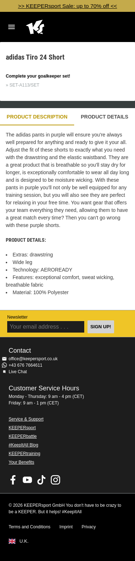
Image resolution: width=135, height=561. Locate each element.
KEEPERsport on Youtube (27, 480)
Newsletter (17, 317)
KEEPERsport (22, 427)
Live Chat (18, 371)
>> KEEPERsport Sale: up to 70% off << (67, 6)
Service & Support (26, 419)
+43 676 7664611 (25, 365)
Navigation (11, 27)
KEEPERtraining (24, 453)
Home (62, 27)
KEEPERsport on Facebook (13, 480)
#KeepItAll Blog (23, 445)
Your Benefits (21, 462)
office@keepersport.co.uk (33, 358)
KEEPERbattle (23, 436)
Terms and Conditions (29, 526)
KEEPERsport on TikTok (41, 480)
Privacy (89, 526)
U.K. (23, 541)
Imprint (66, 526)
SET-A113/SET (24, 85)
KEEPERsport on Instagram (55, 480)
